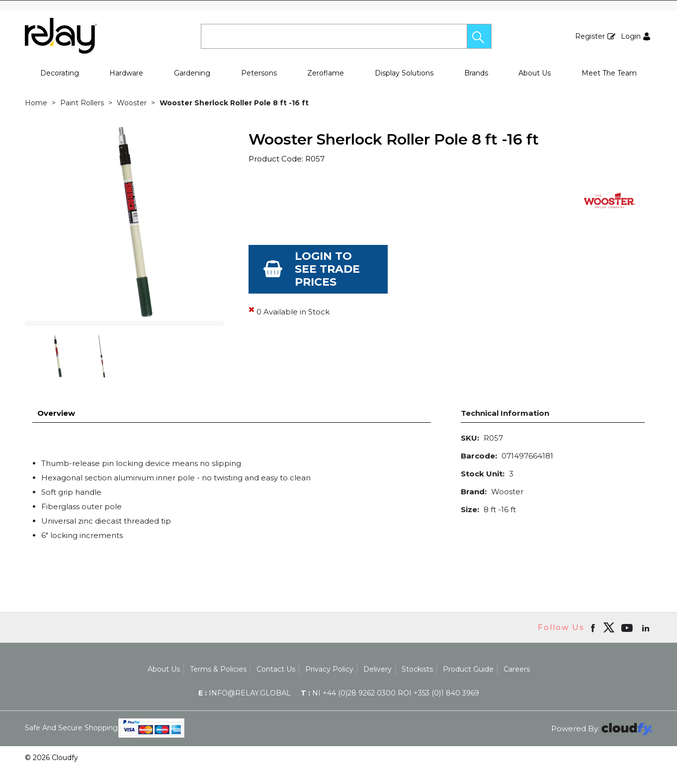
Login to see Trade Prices (327, 269)
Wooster (132, 102)
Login (631, 36)
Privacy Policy (329, 669)
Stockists (417, 669)
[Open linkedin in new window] (647, 627)
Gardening (192, 73)
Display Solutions (404, 73)
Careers (517, 669)
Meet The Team (609, 73)
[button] (479, 36)
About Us (534, 73)
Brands (476, 73)
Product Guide (468, 669)
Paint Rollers (82, 102)
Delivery (377, 669)
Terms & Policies (218, 669)
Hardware (126, 73)
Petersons (259, 73)
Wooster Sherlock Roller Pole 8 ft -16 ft (234, 102)
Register (590, 36)
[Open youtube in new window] (628, 627)
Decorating (59, 73)
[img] (608, 627)
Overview (56, 413)
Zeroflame (325, 73)
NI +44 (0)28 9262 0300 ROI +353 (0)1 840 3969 (390, 693)
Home (36, 102)
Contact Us (275, 669)
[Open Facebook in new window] (593, 627)
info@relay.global (244, 693)
